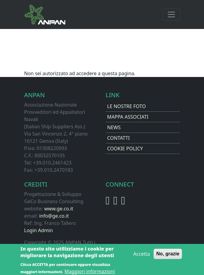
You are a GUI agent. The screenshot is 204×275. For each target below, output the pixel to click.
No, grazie (167, 255)
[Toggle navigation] (171, 14)
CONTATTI (118, 138)
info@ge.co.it (54, 216)
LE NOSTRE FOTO (126, 106)
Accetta (141, 255)
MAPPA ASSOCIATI (127, 117)
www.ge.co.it (58, 208)
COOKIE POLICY (125, 148)
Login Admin (38, 230)
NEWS (114, 127)
